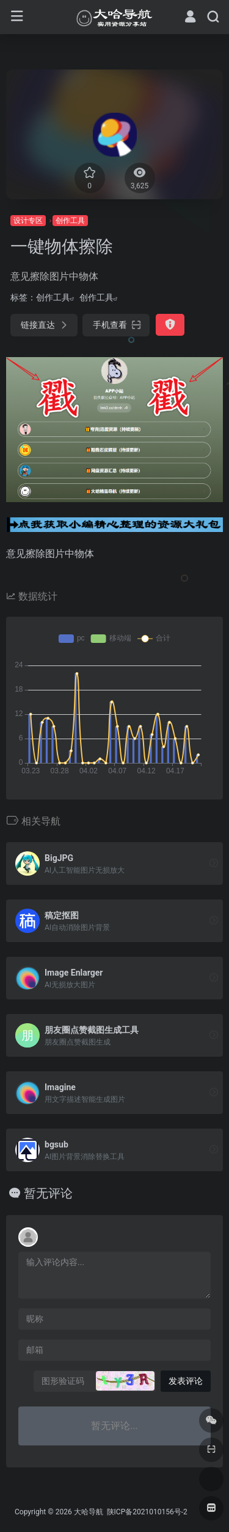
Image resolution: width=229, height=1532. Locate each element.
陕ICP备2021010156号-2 (146, 1512)
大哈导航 (88, 1512)
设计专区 (28, 220)
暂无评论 (48, 1193)
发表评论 (186, 1381)
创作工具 (70, 220)
